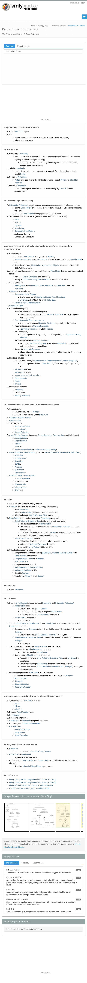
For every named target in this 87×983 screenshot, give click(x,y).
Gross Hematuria (46, 285)
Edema (17, 706)
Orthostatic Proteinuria (18, 205)
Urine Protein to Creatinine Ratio (27, 521)
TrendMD (25, 863)
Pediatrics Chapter (59, 26)
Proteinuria (23, 154)
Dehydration (19, 228)
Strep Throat (46, 364)
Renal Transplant (21, 735)
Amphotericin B (20, 441)
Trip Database (11, 863)
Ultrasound (18, 288)
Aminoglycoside (20, 438)
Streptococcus (40, 361)
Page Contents (23, 46)
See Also (9, 46)
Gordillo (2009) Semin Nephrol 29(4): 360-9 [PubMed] (31, 785)
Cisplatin (18, 444)
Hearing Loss (19, 285)
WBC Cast (75, 452)
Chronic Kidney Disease (41, 752)
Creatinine (32, 629)
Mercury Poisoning (22, 395)
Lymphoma (18, 390)
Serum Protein (20, 556)
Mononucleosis (20, 378)
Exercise (18, 225)
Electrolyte (46, 553)
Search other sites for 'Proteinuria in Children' (24, 929)
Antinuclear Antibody (22, 570)
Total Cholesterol (21, 561)
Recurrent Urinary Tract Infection (36, 280)
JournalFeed (38, 863)
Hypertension (46, 265)
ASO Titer (38, 567)
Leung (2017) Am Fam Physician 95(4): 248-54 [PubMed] (32, 780)
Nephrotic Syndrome (22, 259)
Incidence (19, 132)
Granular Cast (58, 435)
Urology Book (43, 26)
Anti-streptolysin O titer (23, 567)
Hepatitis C (18, 372)
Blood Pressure (41, 646)
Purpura (38, 297)
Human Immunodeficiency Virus (27, 375)
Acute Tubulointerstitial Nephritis (22, 452)
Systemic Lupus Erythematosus (27, 303)
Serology (25, 573)
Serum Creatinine (30, 277)
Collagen (12, 291)
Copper (41, 576)
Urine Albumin (28, 256)
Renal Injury (56, 271)
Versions (75, 3)
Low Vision (33, 285)
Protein (23, 174)
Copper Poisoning (21, 432)
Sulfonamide (19, 473)
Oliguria (56, 265)
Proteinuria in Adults (13, 51)
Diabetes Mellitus (16, 306)
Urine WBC (32, 515)
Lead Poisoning (20, 429)
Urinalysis (24, 300)
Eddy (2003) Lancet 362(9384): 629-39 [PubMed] (29, 788)
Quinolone (18, 470)
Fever (16, 219)
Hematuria (35, 265)
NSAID (17, 447)
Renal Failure (19, 732)
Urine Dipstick (21, 603)
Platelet (40, 559)
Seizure (17, 222)
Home (33, 26)
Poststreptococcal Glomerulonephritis (62, 361)
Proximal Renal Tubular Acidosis (22, 476)
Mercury (28, 576)
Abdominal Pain (49, 297)
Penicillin (18, 467)
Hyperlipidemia (76, 259)
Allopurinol (18, 455)
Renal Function (66, 553)
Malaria (17, 381)
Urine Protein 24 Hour (23, 538)
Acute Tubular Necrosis (18, 435)
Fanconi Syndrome (22, 478)
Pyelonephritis (15, 421)
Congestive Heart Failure (24, 231)
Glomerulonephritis (41, 326)
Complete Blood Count (23, 559)
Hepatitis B (61, 343)
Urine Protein (26, 208)
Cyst (16, 490)
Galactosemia (20, 484)
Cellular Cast (50, 300)
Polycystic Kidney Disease (20, 418)
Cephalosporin (20, 458)
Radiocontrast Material (23, 450)
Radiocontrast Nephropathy (45, 450)
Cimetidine (18, 461)
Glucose (55, 553)
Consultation (42, 652)
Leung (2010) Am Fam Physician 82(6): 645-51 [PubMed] (32, 782)
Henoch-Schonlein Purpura (25, 294)
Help (83, 3)
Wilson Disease (20, 487)
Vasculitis (28, 700)
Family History (15, 726)
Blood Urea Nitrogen (22, 687)
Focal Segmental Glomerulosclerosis (29, 320)
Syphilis (17, 384)
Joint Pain (18, 709)
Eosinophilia (65, 452)
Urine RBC (61, 285)
